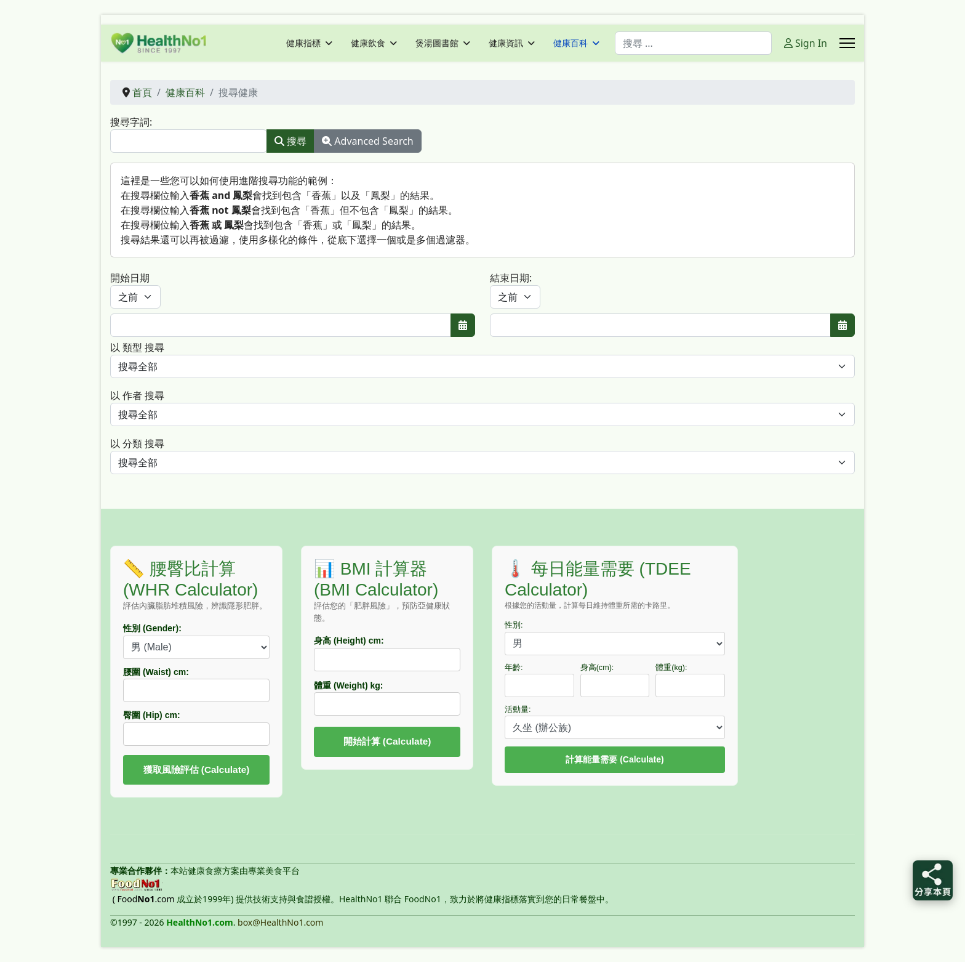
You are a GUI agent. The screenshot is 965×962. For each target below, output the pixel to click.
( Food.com (144, 899)
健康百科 (570, 43)
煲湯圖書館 (436, 43)
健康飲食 (368, 43)
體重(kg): (671, 667)
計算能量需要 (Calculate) (614, 759)
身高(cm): (597, 667)
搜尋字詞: (131, 122)
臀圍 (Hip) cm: (151, 715)
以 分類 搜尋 (137, 443)
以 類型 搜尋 (137, 347)
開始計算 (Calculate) (387, 741)
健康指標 (303, 43)
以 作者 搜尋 (137, 395)
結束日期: (511, 278)
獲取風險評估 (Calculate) (196, 769)
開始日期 (130, 278)
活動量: (518, 709)
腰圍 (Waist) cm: (156, 672)
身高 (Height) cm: (349, 640)
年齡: (514, 667)
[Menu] (847, 43)
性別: (514, 625)
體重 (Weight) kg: (348, 685)
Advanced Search (368, 141)
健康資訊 (506, 43)
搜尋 (290, 141)
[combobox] (693, 43)
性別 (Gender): (152, 628)
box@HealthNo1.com (280, 922)
